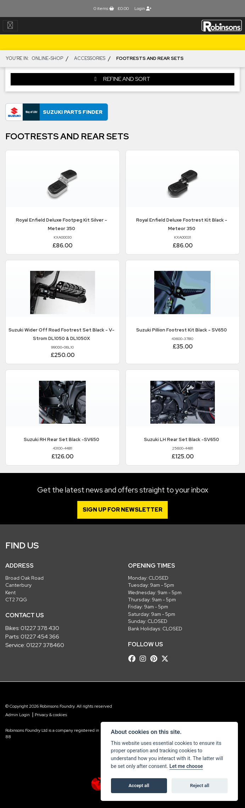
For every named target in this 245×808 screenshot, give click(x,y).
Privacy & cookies (51, 715)
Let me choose (186, 766)
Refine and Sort (123, 79)
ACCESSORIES (89, 58)
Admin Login (17, 715)
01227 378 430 (40, 628)
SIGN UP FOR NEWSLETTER (122, 509)
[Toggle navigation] (10, 25)
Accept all (139, 785)
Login (142, 8)
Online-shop (47, 58)
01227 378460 (45, 645)
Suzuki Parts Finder (72, 111)
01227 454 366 (40, 636)
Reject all (199, 785)
